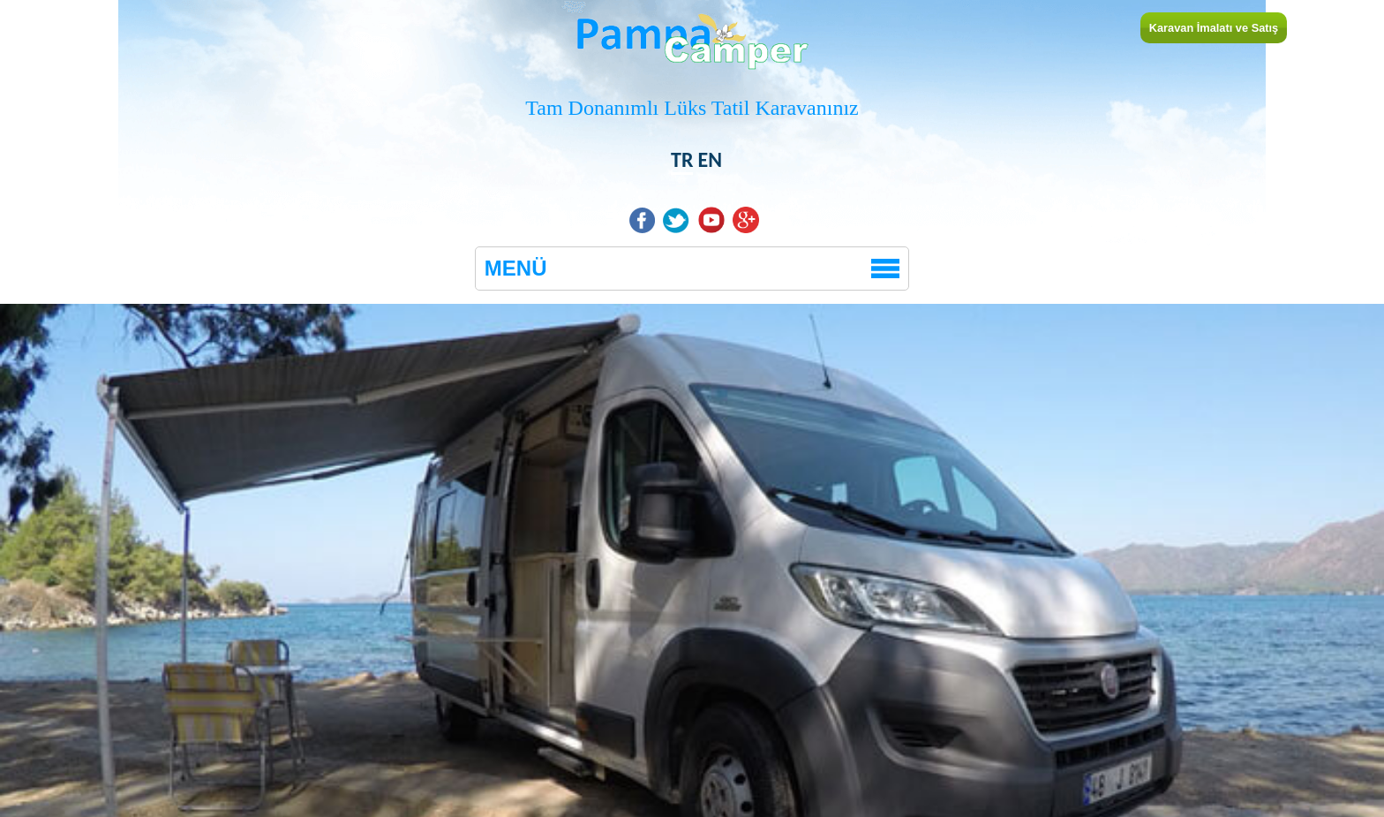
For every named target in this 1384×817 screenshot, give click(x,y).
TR (682, 159)
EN (709, 159)
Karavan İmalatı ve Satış (1214, 27)
